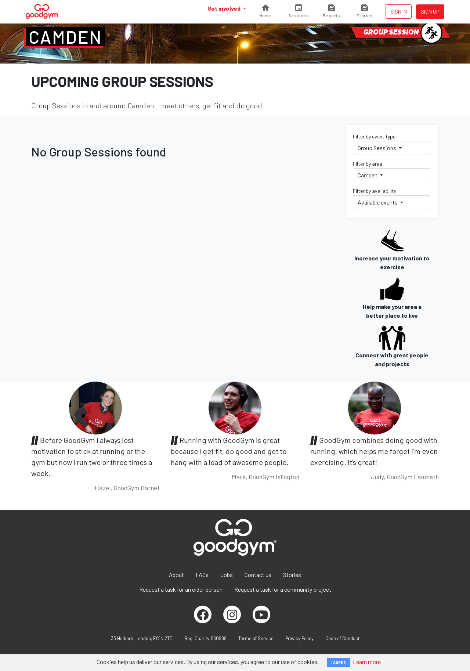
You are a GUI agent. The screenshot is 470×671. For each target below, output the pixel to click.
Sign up (430, 11)
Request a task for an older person (181, 589)
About (176, 574)
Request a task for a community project (282, 589)
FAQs (202, 574)
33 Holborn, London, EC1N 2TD (142, 638)
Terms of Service (256, 638)
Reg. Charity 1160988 (205, 638)
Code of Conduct (342, 638)
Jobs (226, 574)
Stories (292, 574)
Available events (378, 202)
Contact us (258, 574)
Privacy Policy (299, 638)
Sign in (398, 11)
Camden (65, 36)
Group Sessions (377, 147)
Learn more (367, 661)
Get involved (224, 8)
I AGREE (338, 662)
